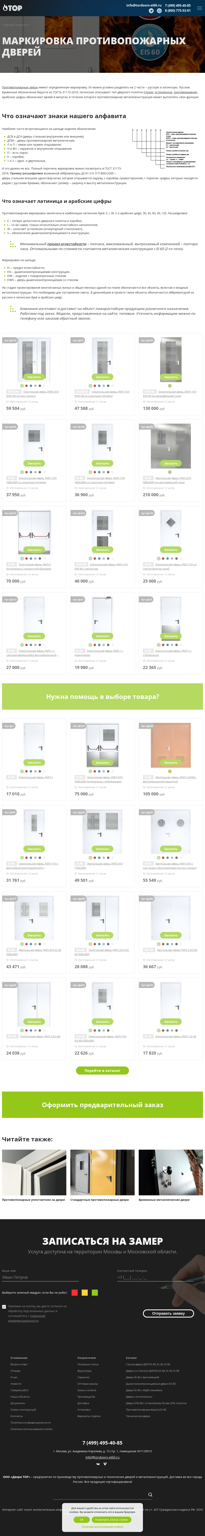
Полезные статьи (88, 1364)
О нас (14, 1377)
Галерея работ (20, 1390)
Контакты (17, 1416)
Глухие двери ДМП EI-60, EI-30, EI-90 (148, 1364)
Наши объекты (20, 1396)
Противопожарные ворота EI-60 (146, 1409)
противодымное (185, 92)
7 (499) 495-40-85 (178, 5)
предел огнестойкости (66, 244)
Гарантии (83, 1377)
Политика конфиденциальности (31, 1422)
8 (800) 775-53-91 (178, 10)
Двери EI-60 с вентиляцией (142, 1377)
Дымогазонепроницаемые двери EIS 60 (151, 1383)
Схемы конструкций (23, 1409)
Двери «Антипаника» (139, 1396)
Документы (18, 1403)
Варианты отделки (89, 1416)
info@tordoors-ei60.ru (144, 5)
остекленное (163, 92)
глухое (148, 92)
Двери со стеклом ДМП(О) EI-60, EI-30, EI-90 (152, 1371)
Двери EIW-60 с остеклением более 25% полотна (156, 1403)
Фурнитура (84, 1371)
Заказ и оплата (86, 1390)
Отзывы (15, 1371)
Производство (86, 1396)
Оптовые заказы (87, 1383)
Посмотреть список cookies (111, 1519)
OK (82, 1519)
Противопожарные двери (20, 87)
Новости (16, 1383)
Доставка (83, 1403)
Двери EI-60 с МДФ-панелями (144, 1390)
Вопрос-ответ (19, 1364)
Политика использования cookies (31, 1429)
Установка (83, 1409)
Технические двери (138, 1416)
